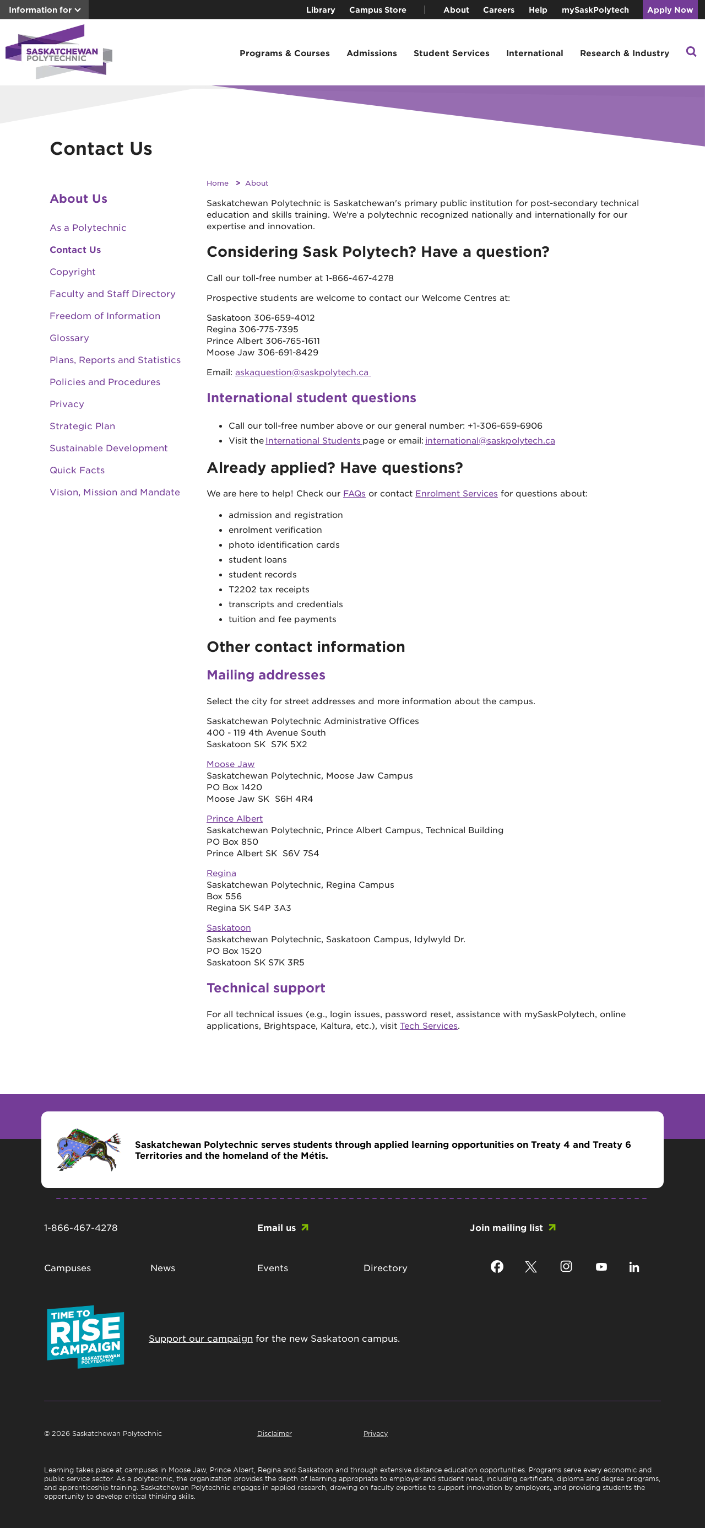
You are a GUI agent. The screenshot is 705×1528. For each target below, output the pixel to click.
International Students (313, 440)
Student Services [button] (452, 52)
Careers (498, 9)
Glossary (69, 337)
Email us (276, 1227)
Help (538, 9)
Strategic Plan (82, 425)
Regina (221, 872)
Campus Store (377, 9)
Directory (386, 1267)
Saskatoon (229, 927)
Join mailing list (506, 1227)
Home (218, 182)
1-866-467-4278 (81, 1227)
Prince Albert (235, 818)
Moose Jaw (231, 763)
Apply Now (670, 9)
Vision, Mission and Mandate (115, 491)
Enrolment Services (456, 493)
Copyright (73, 271)
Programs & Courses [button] (285, 52)
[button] (691, 52)
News (162, 1267)
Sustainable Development (109, 447)
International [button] (534, 52)
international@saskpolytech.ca (490, 440)
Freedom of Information (105, 315)
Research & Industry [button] (624, 52)
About (456, 9)
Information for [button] (40, 9)
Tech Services (429, 1025)
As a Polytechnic (88, 227)
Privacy (67, 403)
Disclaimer (274, 1433)
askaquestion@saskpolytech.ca (303, 371)
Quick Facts (77, 469)
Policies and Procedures (105, 381)
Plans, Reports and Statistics (115, 359)
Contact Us (75, 249)
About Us (78, 198)
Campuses (67, 1267)
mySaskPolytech (595, 9)
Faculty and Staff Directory (113, 293)
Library (320, 9)
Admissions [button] (371, 52)
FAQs (354, 493)
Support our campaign (201, 1337)
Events (272, 1267)
